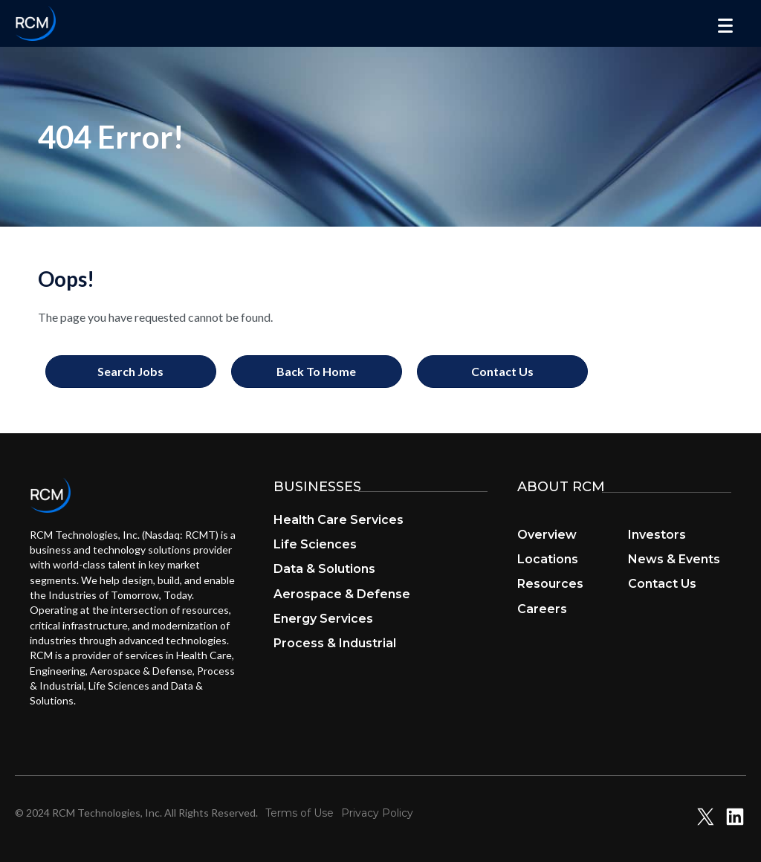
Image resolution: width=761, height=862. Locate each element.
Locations (547, 559)
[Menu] (725, 26)
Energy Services (323, 619)
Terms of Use (299, 813)
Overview (547, 535)
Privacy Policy (377, 813)
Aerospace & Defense (341, 594)
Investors (657, 535)
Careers (542, 609)
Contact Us (662, 584)
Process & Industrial (334, 643)
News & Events (674, 559)
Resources (550, 584)
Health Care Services (338, 520)
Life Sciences (315, 544)
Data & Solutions (324, 569)
